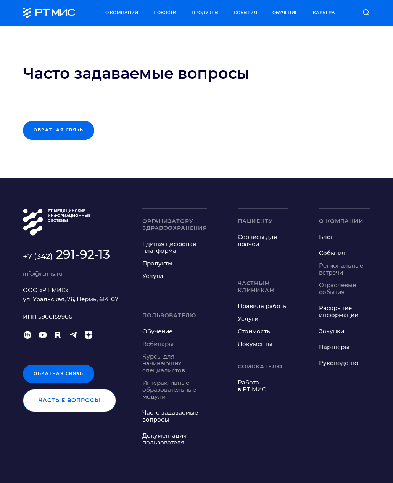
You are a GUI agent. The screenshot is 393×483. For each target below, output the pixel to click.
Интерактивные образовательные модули (169, 390)
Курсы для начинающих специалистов (163, 363)
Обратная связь (59, 374)
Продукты (205, 13)
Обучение (285, 13)
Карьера (324, 13)
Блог (326, 237)
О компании (122, 13)
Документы (255, 344)
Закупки (331, 331)
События (245, 13)
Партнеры (334, 347)
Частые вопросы (69, 400)
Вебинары (157, 344)
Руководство (338, 363)
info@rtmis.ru (43, 274)
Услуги (152, 276)
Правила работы (263, 306)
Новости (164, 13)
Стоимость (254, 331)
